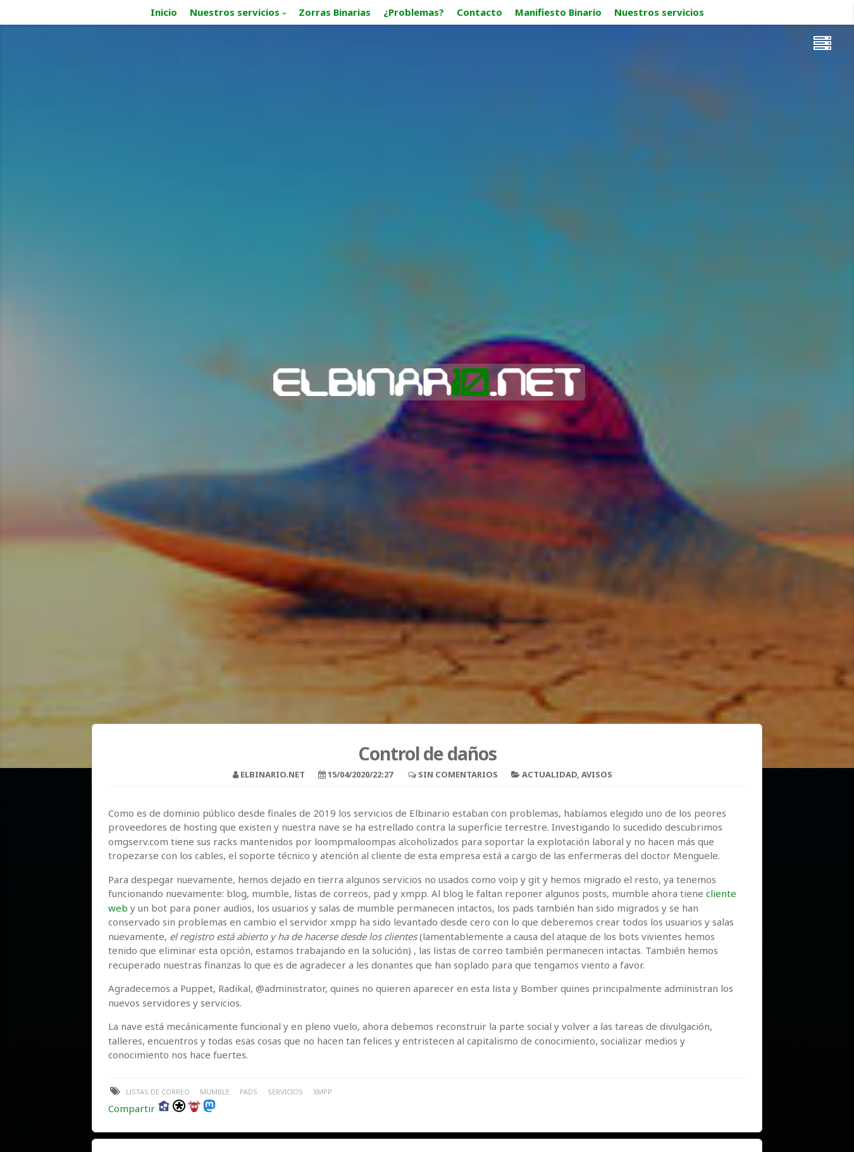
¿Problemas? (413, 12)
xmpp (322, 1091)
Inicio (164, 12)
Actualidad (549, 774)
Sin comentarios (458, 774)
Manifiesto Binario (558, 12)
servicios (285, 1091)
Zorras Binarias (335, 12)
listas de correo (158, 1091)
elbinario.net (272, 774)
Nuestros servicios (235, 12)
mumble (215, 1091)
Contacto (479, 12)
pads (248, 1091)
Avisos (596, 774)
